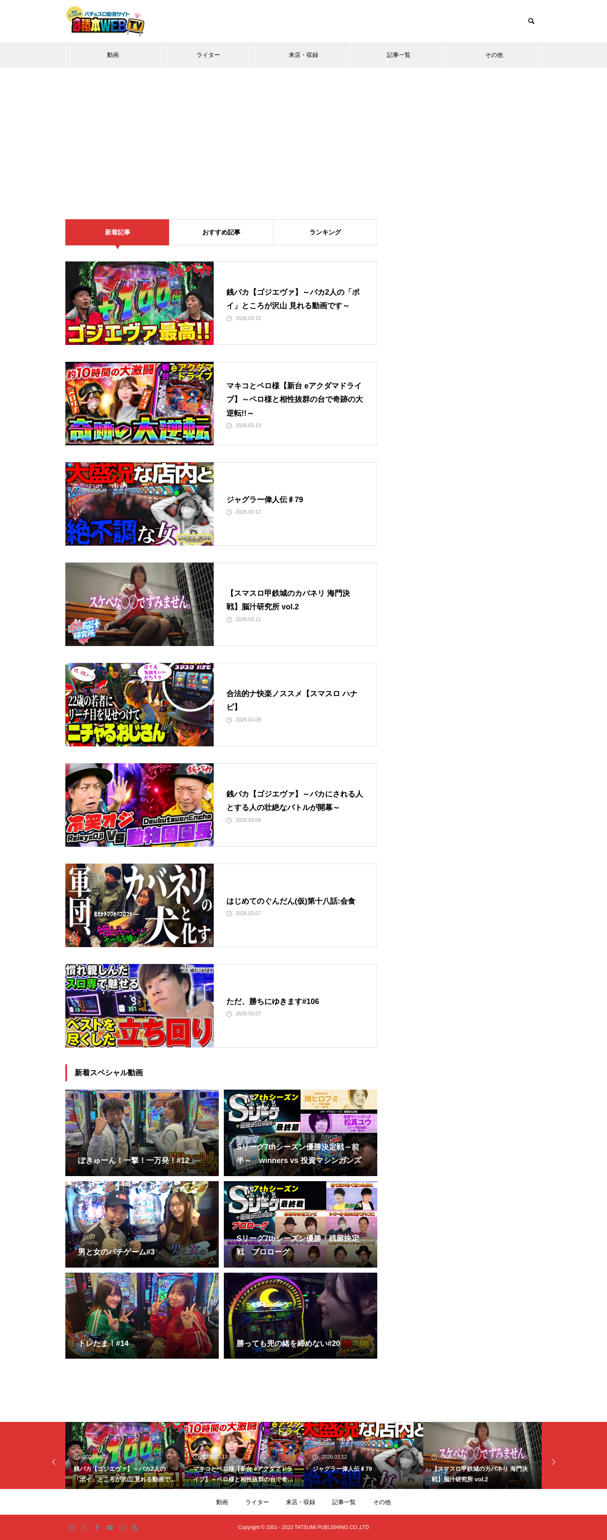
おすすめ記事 (221, 232)
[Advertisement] (303, 131)
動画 (113, 54)
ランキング (325, 232)
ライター (208, 54)
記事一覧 (399, 54)
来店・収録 (303, 54)
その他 (494, 54)
